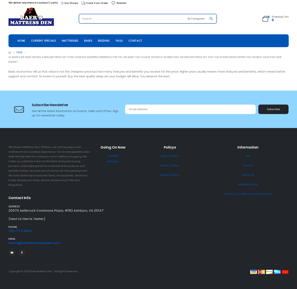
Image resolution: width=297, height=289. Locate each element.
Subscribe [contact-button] (273, 109)
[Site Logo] (31, 17)
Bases (88, 41)
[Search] (211, 18)
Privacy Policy (170, 165)
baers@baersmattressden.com (34, 243)
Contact (135, 41)
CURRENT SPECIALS (113, 159)
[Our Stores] (69, 3)
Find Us (248, 165)
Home (21, 41)
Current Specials (43, 41)
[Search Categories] (196, 18)
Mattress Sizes (248, 184)
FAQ (248, 156)
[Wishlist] (118, 3)
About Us (248, 175)
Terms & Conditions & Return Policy (248, 194)
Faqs (119, 41)
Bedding (104, 41)
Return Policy (170, 156)
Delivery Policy (170, 175)
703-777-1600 (20, 231)
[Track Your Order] (94, 3)
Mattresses (70, 41)
